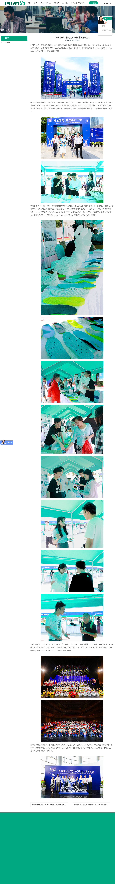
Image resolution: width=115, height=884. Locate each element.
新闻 (7, 30)
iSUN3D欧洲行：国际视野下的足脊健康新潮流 (94, 805)
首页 (2, 30)
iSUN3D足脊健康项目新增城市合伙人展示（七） (53, 805)
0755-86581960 (106, 30)
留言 (103, 26)
